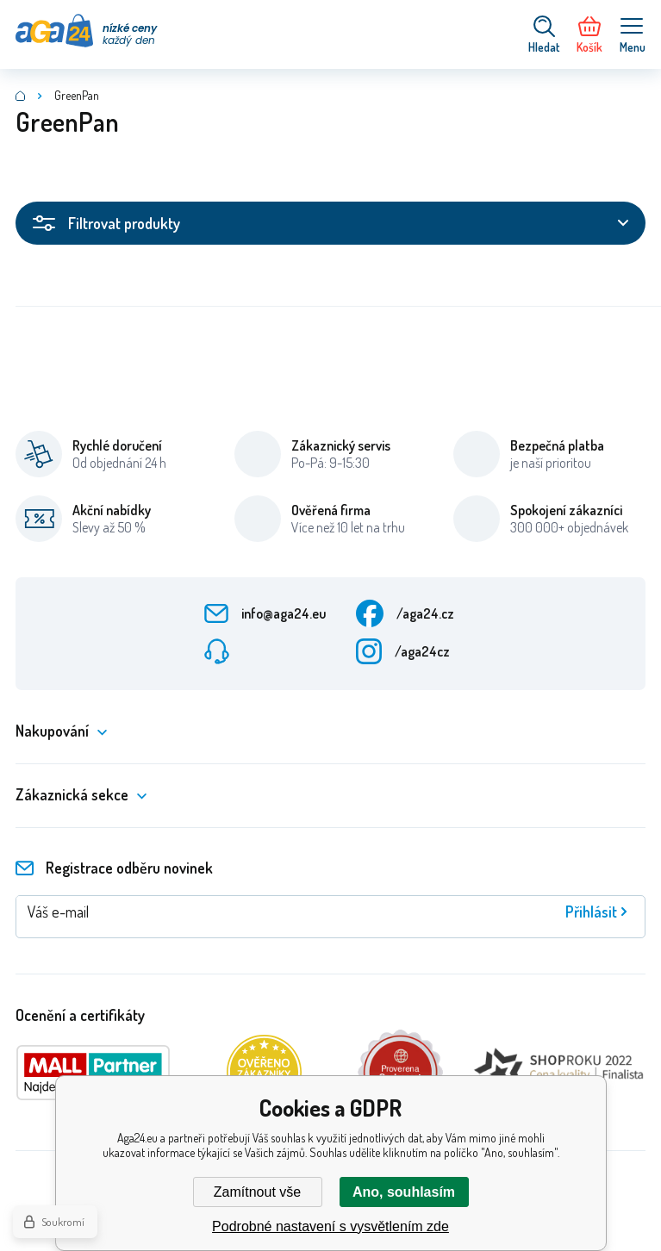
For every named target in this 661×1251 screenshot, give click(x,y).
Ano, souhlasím (403, 1192)
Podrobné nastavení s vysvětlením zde (330, 1226)
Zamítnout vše (257, 1192)
